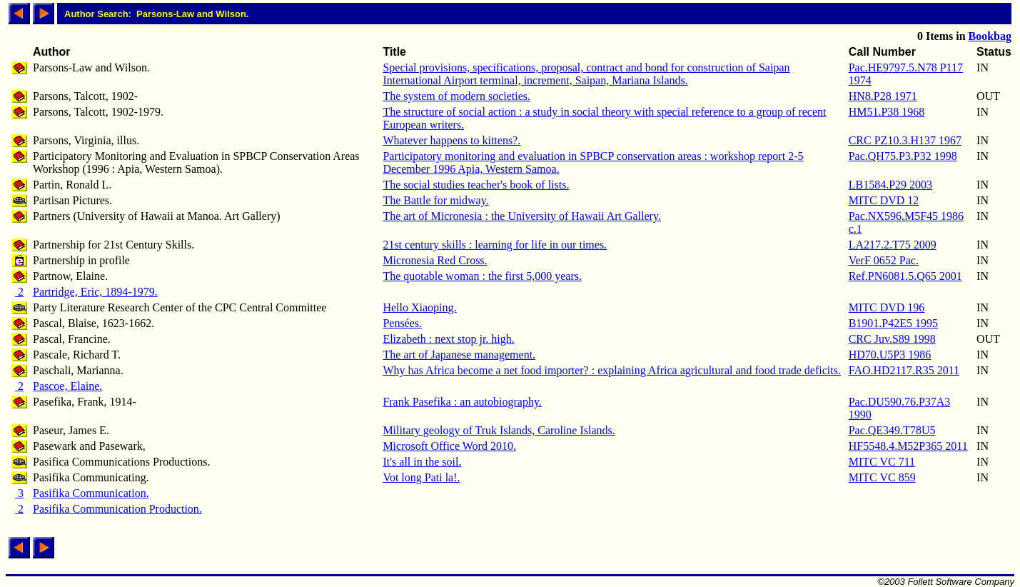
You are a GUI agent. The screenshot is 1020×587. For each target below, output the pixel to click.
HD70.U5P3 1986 (890, 354)
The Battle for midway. (435, 200)
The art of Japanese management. (459, 354)
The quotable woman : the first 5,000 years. (482, 276)
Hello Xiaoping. (419, 307)
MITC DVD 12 (884, 200)
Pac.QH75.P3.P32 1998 (903, 156)
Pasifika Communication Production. (117, 509)
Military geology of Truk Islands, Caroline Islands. (499, 430)
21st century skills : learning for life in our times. (495, 245)
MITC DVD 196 (887, 307)
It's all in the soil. (422, 462)
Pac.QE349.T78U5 (892, 430)
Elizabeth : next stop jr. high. (448, 339)
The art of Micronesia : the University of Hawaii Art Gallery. (522, 216)
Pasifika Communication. (91, 493)
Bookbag (990, 36)
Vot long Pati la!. (421, 477)
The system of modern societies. (456, 96)
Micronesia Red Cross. (435, 260)
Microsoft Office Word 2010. (449, 446)
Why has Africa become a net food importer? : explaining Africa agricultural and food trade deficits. (612, 370)
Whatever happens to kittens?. (451, 140)
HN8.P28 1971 (883, 96)
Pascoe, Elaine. (67, 386)
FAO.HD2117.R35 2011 (904, 370)
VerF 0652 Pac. (884, 260)
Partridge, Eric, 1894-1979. (95, 292)
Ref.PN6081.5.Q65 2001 (905, 276)
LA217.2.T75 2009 (892, 245)
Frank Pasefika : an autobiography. (462, 402)
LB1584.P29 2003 (890, 185)
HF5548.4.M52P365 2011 (908, 446)
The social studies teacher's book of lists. (476, 185)
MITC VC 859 (882, 477)
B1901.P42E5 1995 (893, 323)
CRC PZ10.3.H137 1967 (905, 140)
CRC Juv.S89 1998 (892, 339)
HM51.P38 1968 (887, 112)
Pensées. (402, 323)
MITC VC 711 (882, 462)
